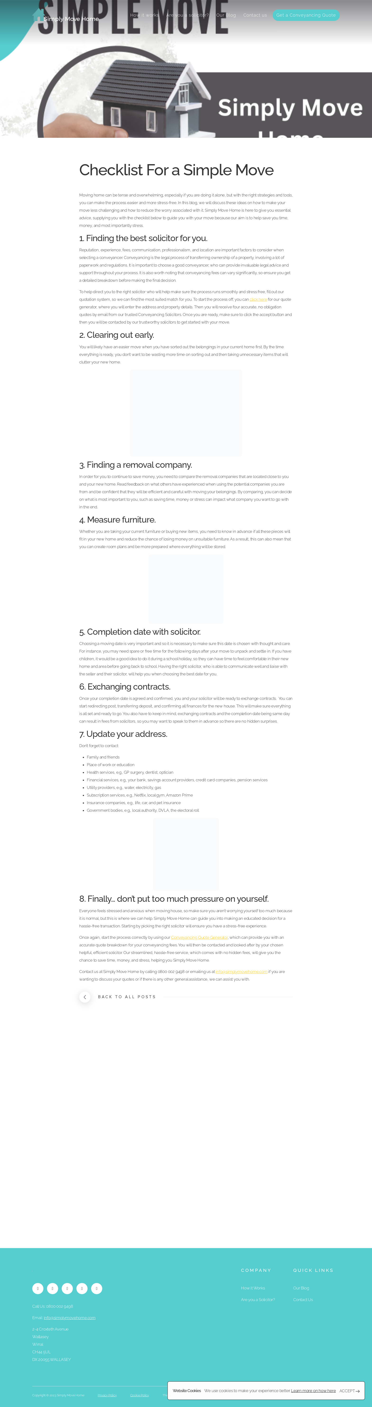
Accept (349, 1390)
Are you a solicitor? (187, 15)
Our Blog (226, 15)
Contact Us (303, 1299)
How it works (144, 15)
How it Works (253, 1288)
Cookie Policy (139, 1395)
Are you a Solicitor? (258, 1299)
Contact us (255, 15)
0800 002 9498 (59, 1306)
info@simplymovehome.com (241, 971)
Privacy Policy (107, 1395)
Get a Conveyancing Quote (306, 15)
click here (258, 299)
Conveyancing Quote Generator (199, 937)
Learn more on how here (313, 1390)
